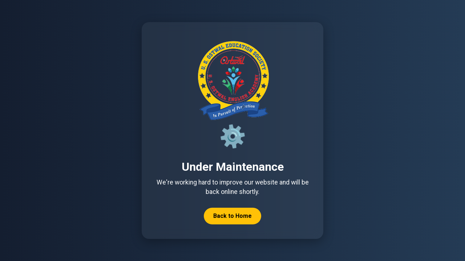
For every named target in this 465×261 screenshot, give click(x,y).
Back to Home (232, 215)
